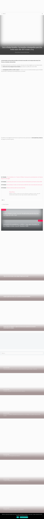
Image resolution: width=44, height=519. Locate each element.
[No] (42, 516)
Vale (17, 517)
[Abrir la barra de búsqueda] (42, 13)
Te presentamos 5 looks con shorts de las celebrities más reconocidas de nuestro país (24, 184)
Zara (28, 52)
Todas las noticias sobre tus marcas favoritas (16, 187)
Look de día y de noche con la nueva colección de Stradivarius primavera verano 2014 (24, 181)
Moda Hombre (5, 204)
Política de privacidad (24, 517)
